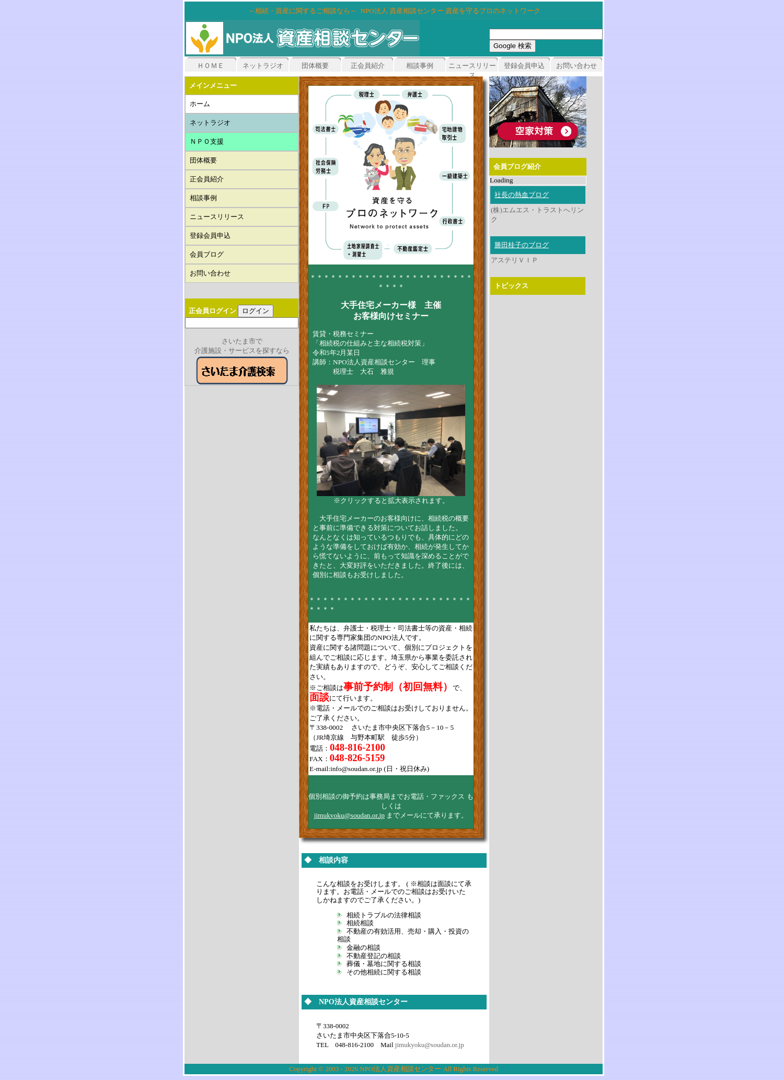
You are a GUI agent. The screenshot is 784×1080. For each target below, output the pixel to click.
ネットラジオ (263, 66)
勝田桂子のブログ (521, 245)
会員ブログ (207, 254)
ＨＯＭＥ (210, 66)
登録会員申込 (524, 66)
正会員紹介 (368, 66)
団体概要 (315, 66)
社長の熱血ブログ (521, 195)
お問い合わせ (576, 66)
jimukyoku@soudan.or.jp (349, 815)
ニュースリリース (220, 217)
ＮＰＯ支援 (210, 141)
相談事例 (419, 66)
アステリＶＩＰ (514, 260)
